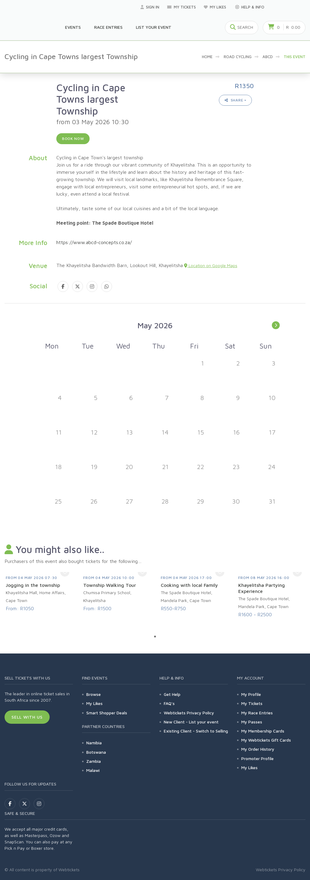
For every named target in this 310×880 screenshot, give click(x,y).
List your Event (153, 27)
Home (207, 56)
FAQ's (169, 703)
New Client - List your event (191, 721)
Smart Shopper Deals (106, 712)
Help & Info (249, 7)
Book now (73, 138)
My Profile (251, 694)
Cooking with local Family (189, 585)
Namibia (94, 742)
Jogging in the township (33, 585)
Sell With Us (27, 717)
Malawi (93, 770)
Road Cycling (238, 56)
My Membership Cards (262, 730)
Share (234, 100)
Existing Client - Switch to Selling (196, 730)
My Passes (251, 721)
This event (294, 56)
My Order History (257, 749)
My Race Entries (257, 712)
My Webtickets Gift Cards (266, 740)
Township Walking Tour (109, 585)
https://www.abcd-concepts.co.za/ (94, 242)
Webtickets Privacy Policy (189, 712)
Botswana (96, 752)
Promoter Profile (257, 758)
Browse (93, 694)
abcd (267, 56)
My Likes (215, 7)
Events (73, 27)
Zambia (93, 761)
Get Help (172, 694)
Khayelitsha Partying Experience (261, 588)
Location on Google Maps (210, 265)
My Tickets (181, 7)
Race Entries (108, 27)
